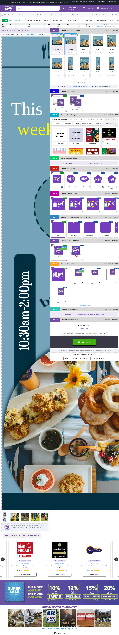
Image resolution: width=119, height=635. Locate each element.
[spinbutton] (57, 52)
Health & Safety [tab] (87, 124)
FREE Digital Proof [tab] (86, 20)
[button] (58, 8)
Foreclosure (99, 14)
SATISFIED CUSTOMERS (59, 607)
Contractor (68, 14)
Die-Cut (35, 14)
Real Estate (62, 14)
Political (74, 14)
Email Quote (84, 358)
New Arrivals (92, 1)
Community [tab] (67, 124)
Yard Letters (54, 14)
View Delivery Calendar (69, 629)
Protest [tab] (76, 124)
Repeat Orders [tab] (71, 20)
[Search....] (36, 8)
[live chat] (88, 8)
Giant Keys (40, 14)
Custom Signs (11, 14)
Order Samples (83, 1)
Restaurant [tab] (108, 124)
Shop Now (99, 1)
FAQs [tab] (46, 20)
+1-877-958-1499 (31, 525)
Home (4, 30)
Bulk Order (106, 1)
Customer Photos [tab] (57, 20)
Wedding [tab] (99, 124)
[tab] (12, 20)
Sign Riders (93, 14)
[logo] (9, 8)
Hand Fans (19, 14)
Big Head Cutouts (27, 14)
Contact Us (115, 3)
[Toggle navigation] (3, 15)
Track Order (113, 1)
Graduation (111, 14)
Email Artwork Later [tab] (95, 119)
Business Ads (80, 14)
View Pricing (25, 563)
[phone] (70, 8)
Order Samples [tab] (101, 20)
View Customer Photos (50, 629)
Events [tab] (57, 124)
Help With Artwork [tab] (77, 119)
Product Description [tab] (34, 20)
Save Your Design (71, 358)
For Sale (87, 14)
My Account (75, 1)
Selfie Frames (47, 14)
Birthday (105, 14)
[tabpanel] (84, 138)
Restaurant (12, 30)
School (117, 14)
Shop (19, 30)
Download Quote (98, 358)
